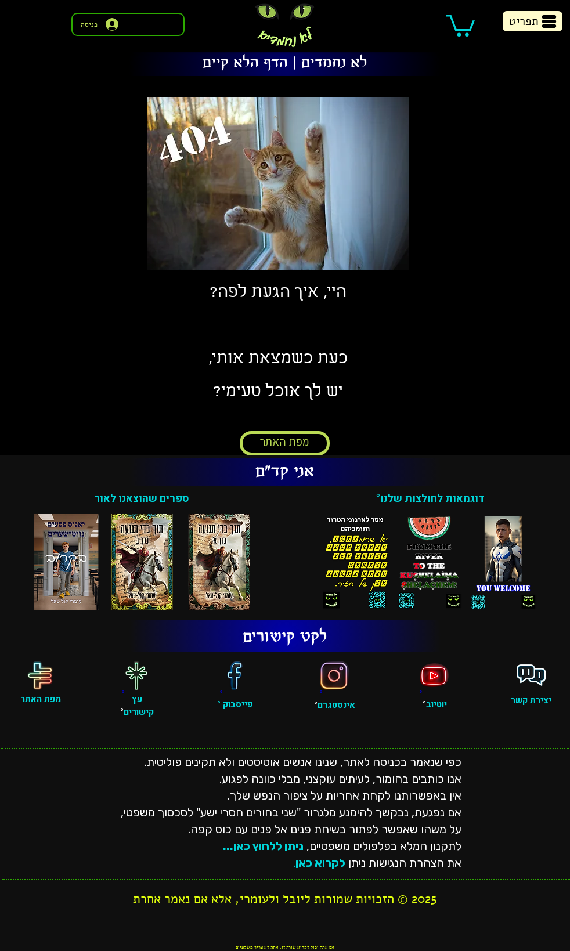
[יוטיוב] (434, 675)
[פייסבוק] (234, 675)
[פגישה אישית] (531, 675)
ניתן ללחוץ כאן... (263, 846)
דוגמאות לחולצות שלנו (432, 499)
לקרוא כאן (320, 863)
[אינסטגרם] (334, 675)
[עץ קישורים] (136, 675)
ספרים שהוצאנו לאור (141, 499)
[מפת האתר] (285, 443)
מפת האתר (40, 699)
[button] (460, 24)
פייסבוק (236, 704)
